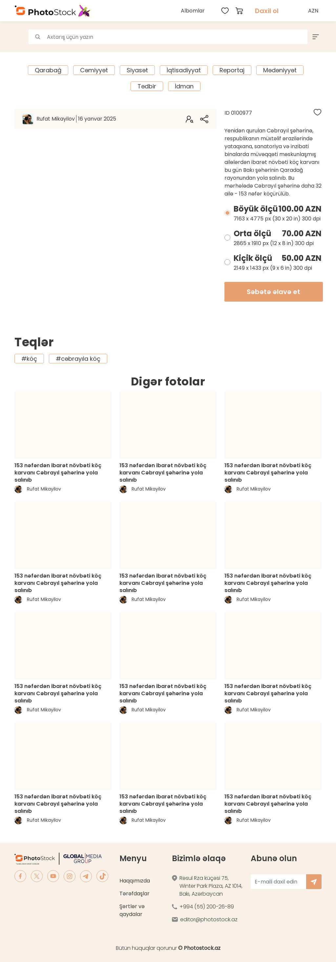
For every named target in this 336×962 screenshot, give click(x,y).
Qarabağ (48, 70)
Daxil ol (267, 10)
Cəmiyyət (94, 70)
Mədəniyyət (280, 70)
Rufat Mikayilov (76, 119)
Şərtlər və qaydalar (132, 910)
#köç (29, 359)
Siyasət (137, 70)
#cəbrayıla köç (78, 359)
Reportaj (232, 70)
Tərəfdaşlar (134, 893)
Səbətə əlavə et (273, 291)
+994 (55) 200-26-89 (206, 906)
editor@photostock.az (209, 919)
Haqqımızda (134, 880)
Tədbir (146, 86)
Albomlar (193, 10)
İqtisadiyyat (184, 70)
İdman (184, 86)
